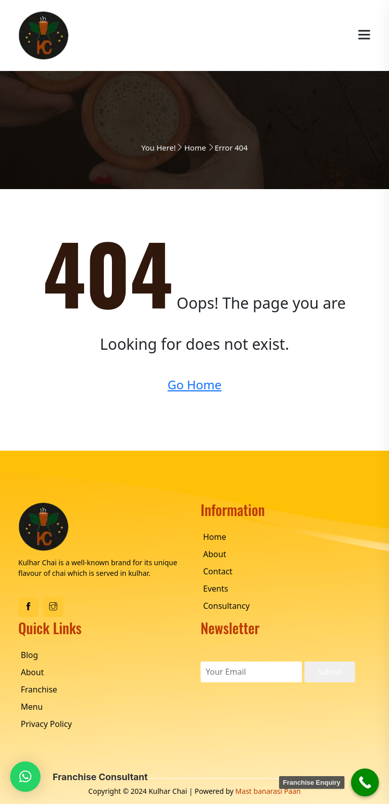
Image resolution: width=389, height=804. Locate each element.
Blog (29, 655)
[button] (25, 776)
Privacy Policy (46, 723)
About (214, 554)
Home (195, 147)
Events (215, 588)
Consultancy (226, 605)
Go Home (195, 384)
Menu (32, 706)
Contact (217, 571)
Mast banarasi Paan (268, 791)
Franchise (39, 689)
